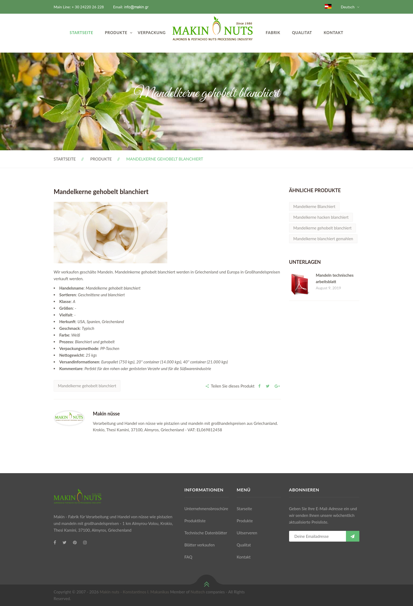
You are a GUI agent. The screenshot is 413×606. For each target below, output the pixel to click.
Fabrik (273, 32)
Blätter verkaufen (200, 544)
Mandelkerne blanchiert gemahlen (323, 238)
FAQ (189, 556)
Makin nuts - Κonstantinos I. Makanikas (134, 591)
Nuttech (198, 591)
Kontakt (333, 32)
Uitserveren (247, 532)
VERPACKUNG (152, 32)
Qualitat (302, 32)
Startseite (81, 32)
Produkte (116, 32)
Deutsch (348, 7)
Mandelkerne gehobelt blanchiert (87, 385)
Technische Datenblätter (206, 532)
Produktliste (195, 520)
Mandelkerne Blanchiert (314, 206)
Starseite (244, 508)
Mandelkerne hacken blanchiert (321, 217)
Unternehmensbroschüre (206, 508)
